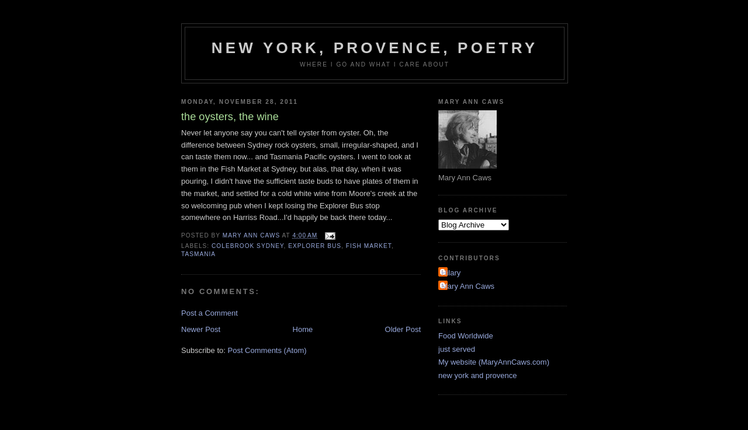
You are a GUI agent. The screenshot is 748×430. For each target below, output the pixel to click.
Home (303, 329)
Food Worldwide (465, 335)
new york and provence (477, 375)
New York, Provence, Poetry (375, 48)
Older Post (403, 329)
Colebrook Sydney (248, 246)
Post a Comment (209, 313)
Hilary (450, 272)
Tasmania (198, 254)
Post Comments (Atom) (267, 350)
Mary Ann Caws (467, 286)
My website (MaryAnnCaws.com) (493, 362)
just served (456, 349)
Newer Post (200, 329)
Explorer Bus (314, 246)
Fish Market (369, 246)
